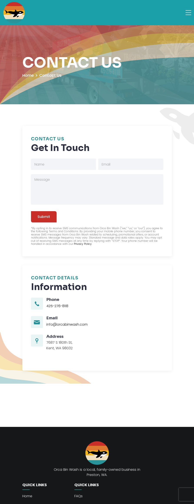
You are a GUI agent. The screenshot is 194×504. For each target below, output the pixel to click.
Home (28, 75)
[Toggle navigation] (188, 12)
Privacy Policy (83, 244)
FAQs (78, 496)
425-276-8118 (57, 305)
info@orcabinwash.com (67, 324)
